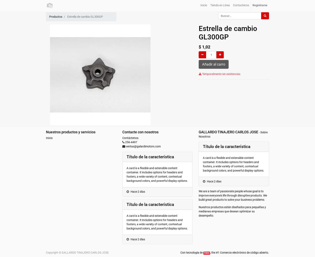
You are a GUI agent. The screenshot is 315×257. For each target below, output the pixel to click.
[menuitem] (204, 5)
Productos (55, 16)
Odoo (206, 253)
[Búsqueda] (265, 15)
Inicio (49, 138)
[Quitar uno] (202, 54)
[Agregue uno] (220, 54)
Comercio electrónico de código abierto (244, 252)
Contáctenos (130, 138)
